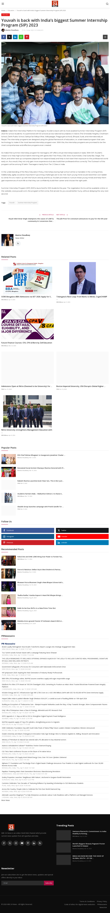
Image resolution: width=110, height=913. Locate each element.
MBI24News (4, 299)
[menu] (3, 3)
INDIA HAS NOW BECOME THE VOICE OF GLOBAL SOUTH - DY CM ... (88, 857)
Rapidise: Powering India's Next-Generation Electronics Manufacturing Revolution (31, 771)
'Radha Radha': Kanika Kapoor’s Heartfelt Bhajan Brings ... (40, 595)
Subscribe (48, 883)
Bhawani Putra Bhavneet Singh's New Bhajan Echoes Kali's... (40, 582)
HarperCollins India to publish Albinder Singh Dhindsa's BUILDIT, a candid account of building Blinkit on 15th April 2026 (44, 698)
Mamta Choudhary (22, 235)
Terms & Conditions (86, 901)
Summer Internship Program (27, 203)
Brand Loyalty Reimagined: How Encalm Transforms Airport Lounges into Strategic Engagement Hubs (38, 647)
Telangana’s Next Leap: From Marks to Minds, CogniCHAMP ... (81, 297)
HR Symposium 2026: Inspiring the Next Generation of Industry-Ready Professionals (32, 673)
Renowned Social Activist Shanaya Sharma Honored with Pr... (41, 468)
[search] (107, 3)
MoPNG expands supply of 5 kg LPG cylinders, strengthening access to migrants (31, 722)
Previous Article (46, 215)
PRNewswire (102, 904)
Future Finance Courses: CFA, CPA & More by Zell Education (26, 343)
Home (3, 10)
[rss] (39, 843)
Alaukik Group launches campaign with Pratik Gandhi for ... (40, 507)
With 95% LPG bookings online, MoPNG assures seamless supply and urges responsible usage (36, 678)
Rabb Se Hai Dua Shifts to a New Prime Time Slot (36, 608)
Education (11, 10)
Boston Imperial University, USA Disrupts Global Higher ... (80, 386)
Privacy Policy (102, 901)
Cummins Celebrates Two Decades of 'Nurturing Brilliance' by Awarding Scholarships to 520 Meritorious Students (42, 783)
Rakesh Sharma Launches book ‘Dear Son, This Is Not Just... (40, 481)
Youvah (11, 203)
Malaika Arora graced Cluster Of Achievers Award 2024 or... (40, 621)
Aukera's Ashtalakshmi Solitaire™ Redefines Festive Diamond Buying (26, 746)
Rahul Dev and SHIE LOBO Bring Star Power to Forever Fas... (40, 557)
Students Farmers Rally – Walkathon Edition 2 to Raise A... (40, 494)
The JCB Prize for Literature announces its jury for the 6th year (82, 219)
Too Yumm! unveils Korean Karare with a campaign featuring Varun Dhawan (29, 653)
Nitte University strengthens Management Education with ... (26, 431)
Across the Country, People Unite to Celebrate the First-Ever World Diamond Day (31, 789)
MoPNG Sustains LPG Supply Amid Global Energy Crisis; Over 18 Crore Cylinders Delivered (34, 757)
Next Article (62, 215)
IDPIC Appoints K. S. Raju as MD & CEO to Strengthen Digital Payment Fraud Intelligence (34, 716)
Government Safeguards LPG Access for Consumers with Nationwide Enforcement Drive (34, 667)
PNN (2, 389)
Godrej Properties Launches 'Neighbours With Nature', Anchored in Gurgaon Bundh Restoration (36, 777)
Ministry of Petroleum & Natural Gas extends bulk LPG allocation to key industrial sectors (34, 740)
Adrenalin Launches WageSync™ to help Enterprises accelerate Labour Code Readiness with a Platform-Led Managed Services (47, 795)
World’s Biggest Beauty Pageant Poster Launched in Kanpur (89, 845)
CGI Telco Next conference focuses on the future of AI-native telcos (26, 751)
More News (5, 800)
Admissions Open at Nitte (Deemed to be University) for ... (26, 386)
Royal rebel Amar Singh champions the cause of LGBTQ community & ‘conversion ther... (31, 220)
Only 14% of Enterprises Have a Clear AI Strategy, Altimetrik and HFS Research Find (32, 710)
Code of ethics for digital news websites (79, 904)
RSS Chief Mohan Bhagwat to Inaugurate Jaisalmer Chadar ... (41, 455)
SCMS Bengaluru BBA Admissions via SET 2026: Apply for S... (26, 296)
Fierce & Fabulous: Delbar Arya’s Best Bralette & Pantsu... (39, 569)
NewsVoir (103, 907)
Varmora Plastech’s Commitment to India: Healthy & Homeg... (90, 832)
